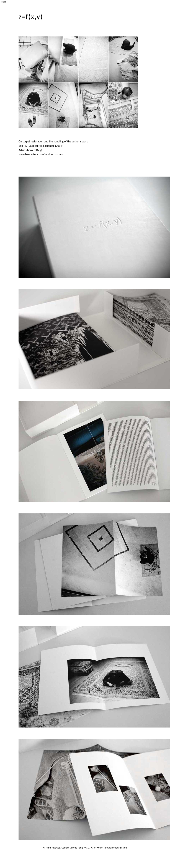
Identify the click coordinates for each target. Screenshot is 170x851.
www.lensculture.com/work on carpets (41, 154)
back (3, 1)
